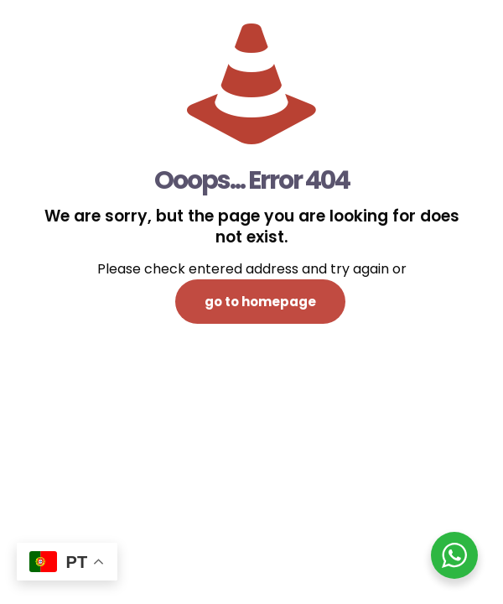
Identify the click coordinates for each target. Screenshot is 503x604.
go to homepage (260, 301)
